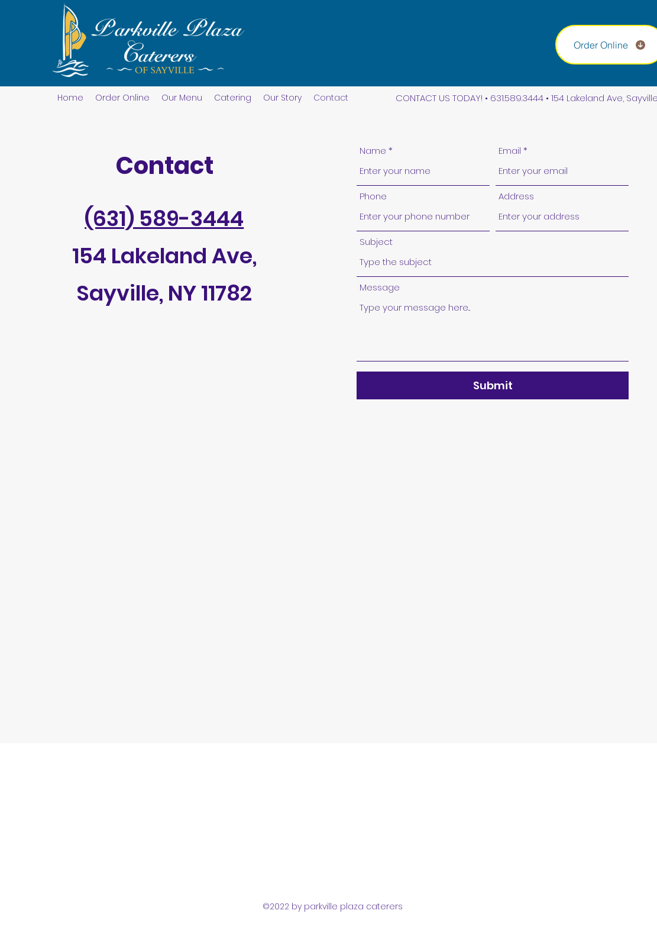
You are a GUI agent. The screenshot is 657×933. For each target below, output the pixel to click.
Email (510, 150)
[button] (182, 98)
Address (516, 196)
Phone (373, 196)
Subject (376, 241)
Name (373, 150)
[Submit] (493, 385)
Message (380, 287)
